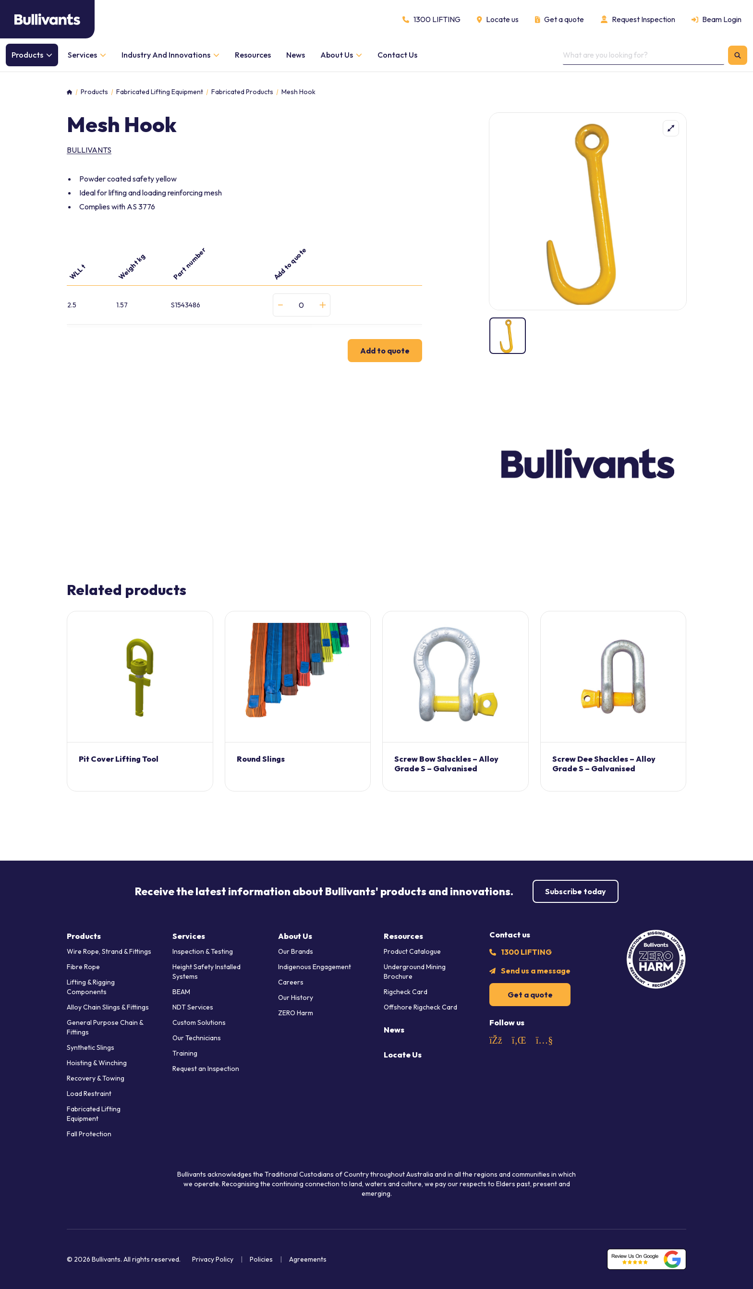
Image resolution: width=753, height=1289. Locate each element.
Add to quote (385, 350)
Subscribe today (575, 891)
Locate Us (403, 1054)
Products (94, 92)
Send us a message (536, 970)
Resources (403, 936)
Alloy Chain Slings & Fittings (108, 1007)
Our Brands (295, 951)
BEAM (181, 991)
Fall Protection (89, 1134)
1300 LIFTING (526, 952)
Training (184, 1053)
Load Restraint (89, 1093)
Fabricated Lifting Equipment (159, 92)
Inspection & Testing (202, 951)
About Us (295, 936)
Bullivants (89, 150)
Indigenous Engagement (314, 966)
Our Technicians (196, 1038)
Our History (295, 997)
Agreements (308, 1259)
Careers (291, 982)
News (394, 1029)
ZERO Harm (295, 1013)
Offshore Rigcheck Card (420, 1007)
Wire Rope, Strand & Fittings (109, 951)
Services (188, 936)
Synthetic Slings (90, 1047)
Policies (261, 1259)
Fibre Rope (83, 966)
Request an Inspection (205, 1068)
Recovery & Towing (95, 1078)
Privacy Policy (212, 1259)
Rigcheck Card (405, 991)
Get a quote (530, 994)
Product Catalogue (412, 951)
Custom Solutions (199, 1022)
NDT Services (192, 1007)
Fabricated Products (242, 92)
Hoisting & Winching (97, 1062)
